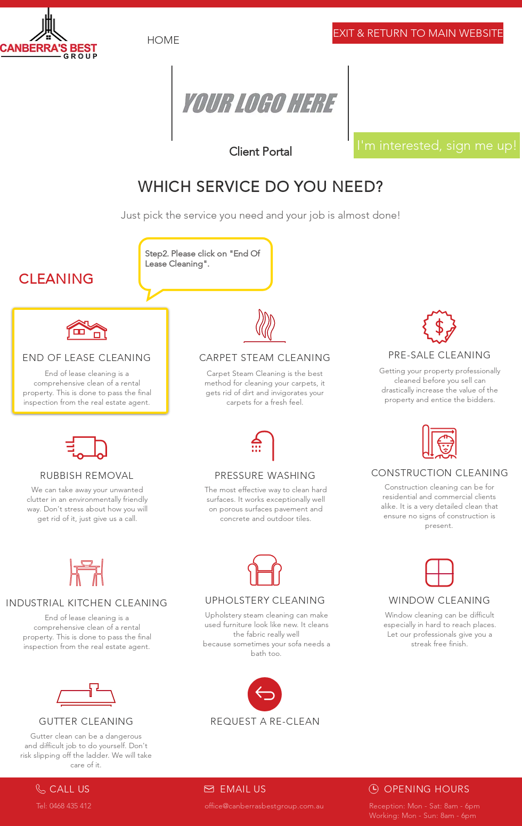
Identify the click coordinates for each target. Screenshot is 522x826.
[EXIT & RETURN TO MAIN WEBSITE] (417, 33)
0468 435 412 (70, 806)
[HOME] (163, 40)
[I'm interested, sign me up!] (437, 145)
